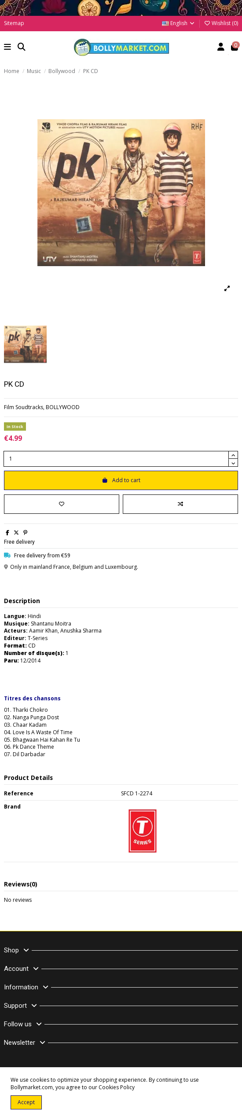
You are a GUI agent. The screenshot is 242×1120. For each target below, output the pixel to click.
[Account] (221, 47)
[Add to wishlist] (61, 504)
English (178, 23)
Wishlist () (221, 23)
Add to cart (121, 480)
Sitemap (14, 23)
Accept (26, 1102)
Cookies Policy (117, 1087)
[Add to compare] (180, 504)
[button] (8, 47)
